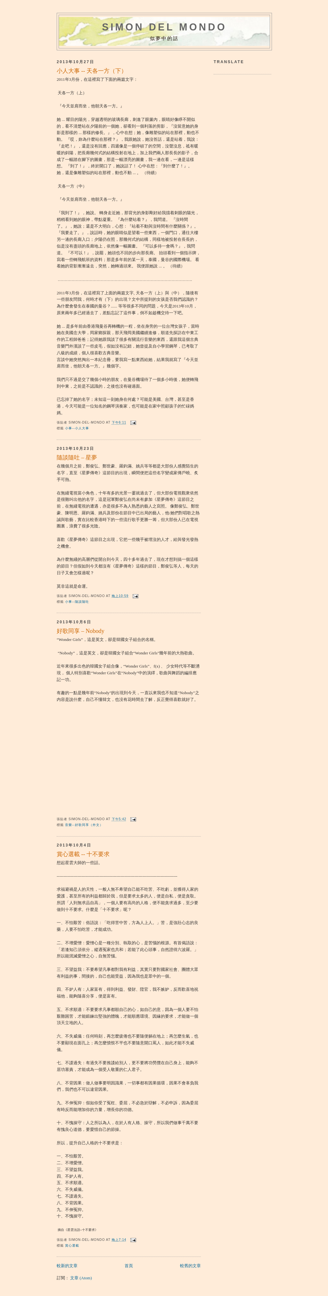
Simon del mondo (164, 27)
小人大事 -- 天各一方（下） (92, 71)
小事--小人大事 (77, 428)
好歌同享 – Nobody (80, 631)
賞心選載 (72, 1245)
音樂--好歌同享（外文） (84, 825)
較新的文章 (67, 1265)
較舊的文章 (190, 1265)
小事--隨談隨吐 (77, 601)
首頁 (129, 1265)
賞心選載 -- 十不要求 (83, 854)
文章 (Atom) (81, 1277)
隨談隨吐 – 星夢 (77, 457)
